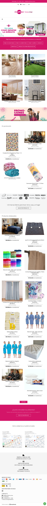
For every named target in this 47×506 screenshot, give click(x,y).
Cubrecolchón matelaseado (35, 361)
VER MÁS (23, 402)
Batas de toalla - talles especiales (34, 331)
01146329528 (5, 496)
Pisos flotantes (12, 76)
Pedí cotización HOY (23, 415)
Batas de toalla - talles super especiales (12, 270)
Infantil (40, 43)
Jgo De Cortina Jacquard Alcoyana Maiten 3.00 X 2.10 (34, 240)
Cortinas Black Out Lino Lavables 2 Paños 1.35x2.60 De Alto (34, 272)
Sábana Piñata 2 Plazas (12, 331)
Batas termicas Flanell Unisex (34, 143)
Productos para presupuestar (27, 46)
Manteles (14, 46)
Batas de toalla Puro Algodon (12, 361)
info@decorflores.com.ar (7, 495)
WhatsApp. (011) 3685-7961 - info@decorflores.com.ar (23, 1)
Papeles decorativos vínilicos (34, 101)
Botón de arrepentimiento (7, 499)
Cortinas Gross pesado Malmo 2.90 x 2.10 (12, 302)
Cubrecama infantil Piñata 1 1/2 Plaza (34, 183)
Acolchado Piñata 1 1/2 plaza (34, 301)
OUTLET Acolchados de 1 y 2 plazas (12, 178)
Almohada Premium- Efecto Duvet (35, 390)
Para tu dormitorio (21, 43)
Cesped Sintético (35, 76)
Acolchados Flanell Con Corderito (12, 235)
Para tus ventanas (9, 43)
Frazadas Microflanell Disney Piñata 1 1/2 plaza (12, 153)
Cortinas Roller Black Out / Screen (12, 101)
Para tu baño (32, 43)
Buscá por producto (23, 208)
